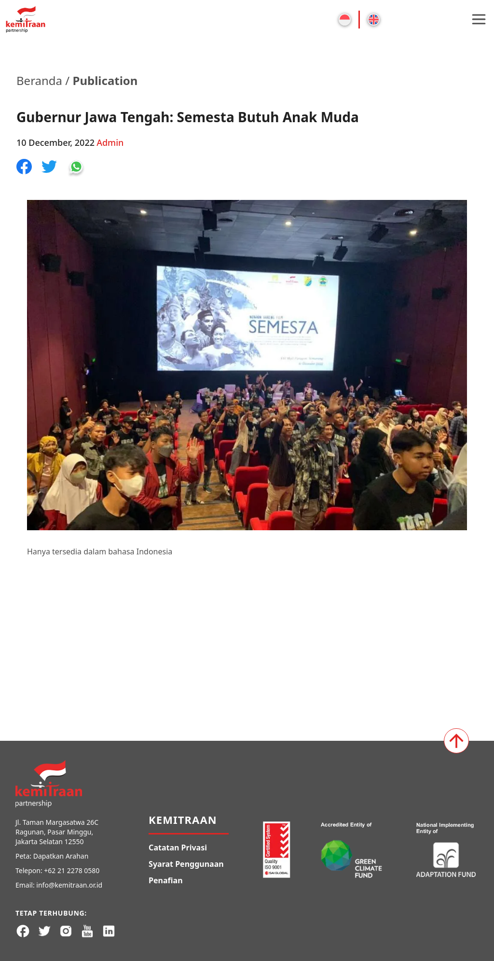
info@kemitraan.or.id (69, 885)
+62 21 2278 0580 (71, 870)
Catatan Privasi (178, 847)
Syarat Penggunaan (186, 864)
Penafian (165, 880)
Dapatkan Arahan (61, 856)
